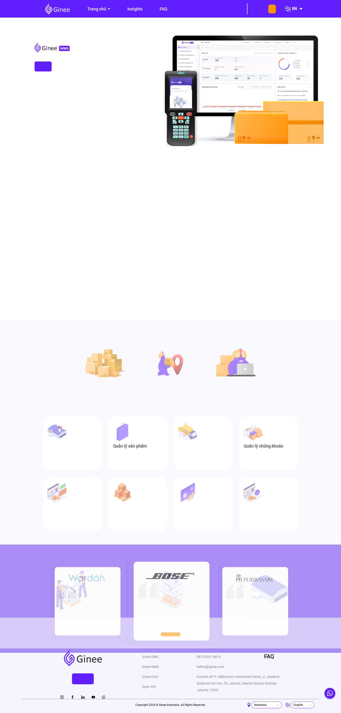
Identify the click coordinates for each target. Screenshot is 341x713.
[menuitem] (98, 9)
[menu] (159, 9)
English (298, 705)
